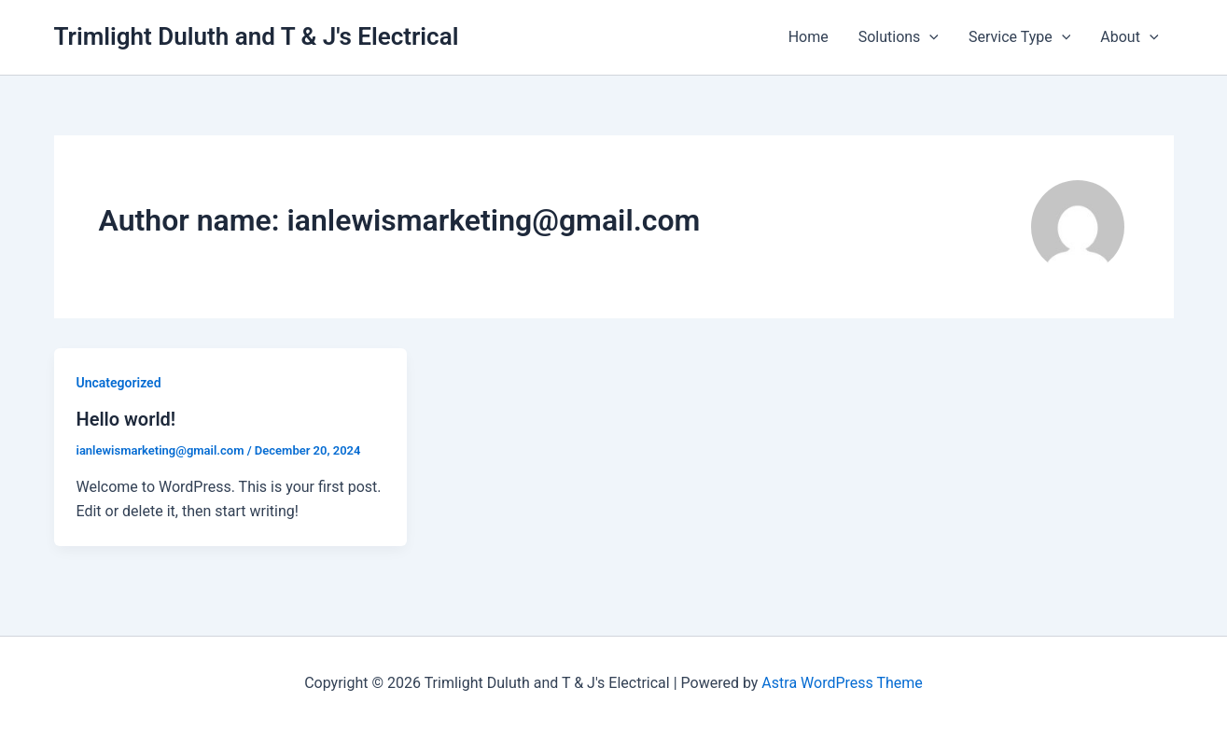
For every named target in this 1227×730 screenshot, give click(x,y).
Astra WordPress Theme (841, 683)
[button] (929, 37)
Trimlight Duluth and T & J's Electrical (256, 36)
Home (808, 37)
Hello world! (126, 419)
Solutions (898, 37)
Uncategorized (119, 382)
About (1129, 37)
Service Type (1019, 37)
